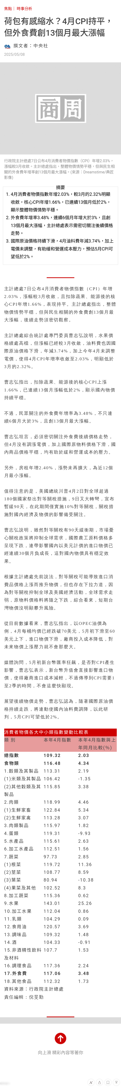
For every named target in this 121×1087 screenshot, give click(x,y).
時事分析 (24, 8)
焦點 (8, 8)
